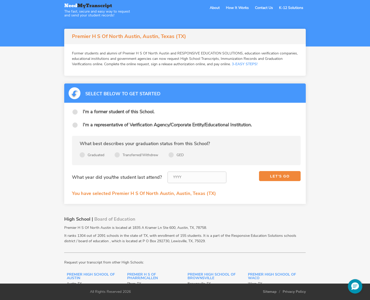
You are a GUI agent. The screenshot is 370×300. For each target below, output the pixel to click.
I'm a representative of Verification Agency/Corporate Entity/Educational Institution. (167, 125)
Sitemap (269, 292)
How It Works (237, 7)
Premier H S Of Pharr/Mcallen (142, 276)
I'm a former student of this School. (118, 112)
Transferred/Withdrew (140, 155)
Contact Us (264, 7)
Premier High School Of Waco (272, 276)
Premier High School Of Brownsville (212, 276)
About (215, 7)
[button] (355, 286)
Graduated (96, 155)
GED (180, 155)
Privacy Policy (294, 292)
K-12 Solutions (291, 7)
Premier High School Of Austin (91, 276)
